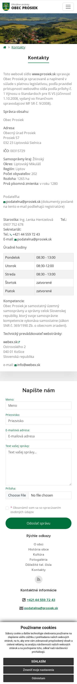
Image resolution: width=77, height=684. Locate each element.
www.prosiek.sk (44, 74)
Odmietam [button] (38, 678)
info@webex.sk (28, 365)
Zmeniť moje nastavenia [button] (38, 670)
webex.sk (10, 342)
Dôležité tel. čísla (38, 564)
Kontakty (18, 47)
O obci (38, 544)
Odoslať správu (38, 523)
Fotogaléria (38, 559)
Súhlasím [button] (38, 661)
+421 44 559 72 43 (26, 234)
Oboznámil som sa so (35, 510)
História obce (38, 549)
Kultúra (38, 554)
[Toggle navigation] (68, 7)
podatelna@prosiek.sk (23, 201)
